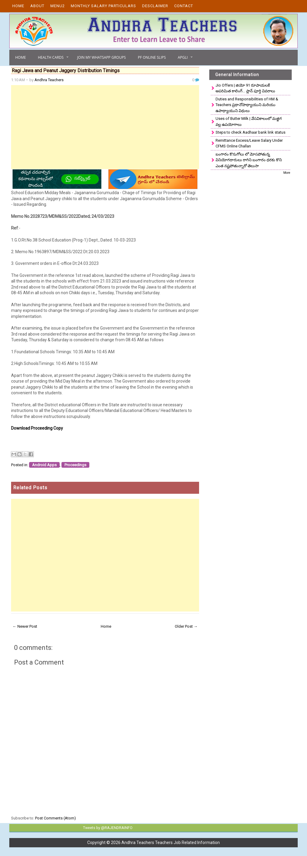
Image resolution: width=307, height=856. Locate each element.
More (286, 173)
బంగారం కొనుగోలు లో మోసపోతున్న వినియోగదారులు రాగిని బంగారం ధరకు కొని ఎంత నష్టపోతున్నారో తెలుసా (249, 160)
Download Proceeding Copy (37, 428)
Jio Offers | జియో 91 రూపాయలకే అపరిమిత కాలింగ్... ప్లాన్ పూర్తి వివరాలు (245, 88)
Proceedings (75, 465)
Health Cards (51, 57)
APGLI (183, 57)
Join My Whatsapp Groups (101, 57)
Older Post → (186, 626)
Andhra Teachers (49, 80)
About (37, 6)
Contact (183, 6)
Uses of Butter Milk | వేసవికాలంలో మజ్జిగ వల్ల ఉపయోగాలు (249, 121)
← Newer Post (25, 626)
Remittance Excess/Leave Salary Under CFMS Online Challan (249, 143)
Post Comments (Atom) (55, 818)
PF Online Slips (152, 57)
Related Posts (30, 487)
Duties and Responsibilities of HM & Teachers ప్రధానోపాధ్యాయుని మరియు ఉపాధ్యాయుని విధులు (247, 105)
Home (18, 6)
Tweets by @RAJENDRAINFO (107, 827)
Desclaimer (155, 6)
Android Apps (44, 465)
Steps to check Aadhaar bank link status (250, 132)
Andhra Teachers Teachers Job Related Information (170, 842)
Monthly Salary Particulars (103, 6)
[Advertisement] (105, 127)
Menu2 (57, 6)
